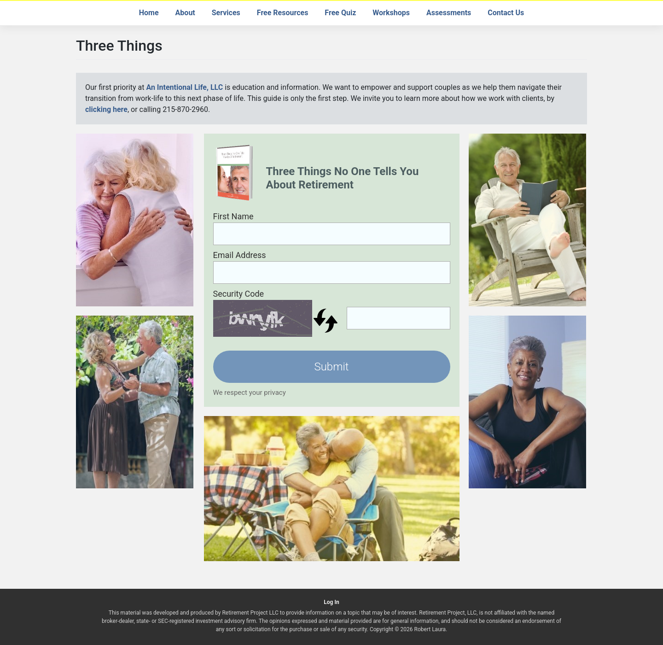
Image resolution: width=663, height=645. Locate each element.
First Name (233, 216)
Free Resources (282, 12)
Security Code (238, 294)
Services (226, 12)
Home (149, 12)
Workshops (391, 12)
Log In (331, 602)
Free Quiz (340, 12)
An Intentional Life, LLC (184, 87)
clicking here (106, 109)
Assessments (448, 12)
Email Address (239, 255)
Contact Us (506, 12)
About (185, 12)
